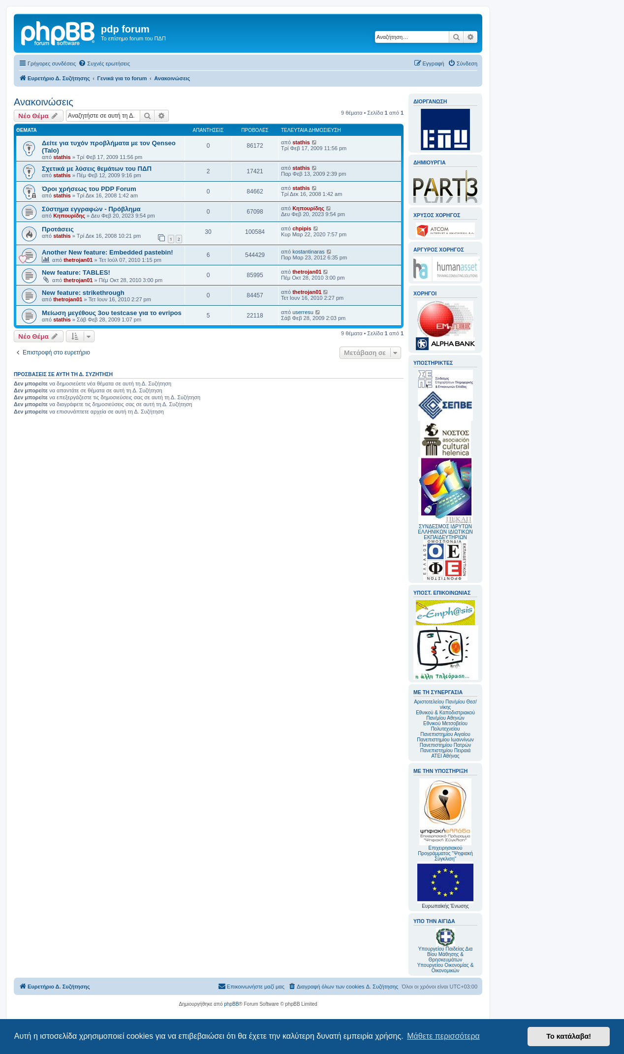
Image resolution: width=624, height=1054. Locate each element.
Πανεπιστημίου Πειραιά (445, 750)
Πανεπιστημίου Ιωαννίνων (445, 739)
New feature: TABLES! (76, 272)
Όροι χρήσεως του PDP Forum (89, 188)
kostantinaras (308, 252)
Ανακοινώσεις (43, 101)
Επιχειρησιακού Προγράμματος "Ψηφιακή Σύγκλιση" (445, 820)
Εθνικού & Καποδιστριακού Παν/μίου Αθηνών (445, 715)
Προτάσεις (58, 229)
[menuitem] (104, 63)
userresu (302, 312)
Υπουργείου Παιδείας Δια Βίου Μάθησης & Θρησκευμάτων (445, 954)
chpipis (302, 228)
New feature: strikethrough (83, 292)
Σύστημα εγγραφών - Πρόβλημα (91, 209)
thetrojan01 (78, 260)
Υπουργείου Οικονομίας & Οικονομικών (445, 967)
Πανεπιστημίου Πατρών (445, 745)
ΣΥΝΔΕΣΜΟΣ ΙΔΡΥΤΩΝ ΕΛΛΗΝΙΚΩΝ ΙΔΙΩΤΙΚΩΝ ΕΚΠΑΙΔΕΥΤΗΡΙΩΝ (445, 532)
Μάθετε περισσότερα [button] (443, 1036)
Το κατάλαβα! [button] (568, 1036)
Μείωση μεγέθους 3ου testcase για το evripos (112, 313)
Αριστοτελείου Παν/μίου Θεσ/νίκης (445, 704)
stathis (61, 157)
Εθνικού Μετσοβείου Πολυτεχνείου (445, 726)
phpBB (231, 1004)
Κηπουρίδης (69, 216)
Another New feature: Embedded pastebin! (107, 252)
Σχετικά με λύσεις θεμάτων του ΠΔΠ (97, 168)
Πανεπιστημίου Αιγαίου (445, 734)
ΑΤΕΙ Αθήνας (445, 756)
